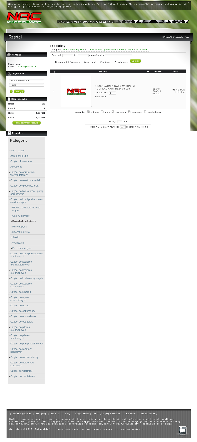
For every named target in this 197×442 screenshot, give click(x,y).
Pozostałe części (21, 248)
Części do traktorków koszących (22, 364)
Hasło (13, 85)
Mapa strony (149, 413)
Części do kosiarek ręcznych (26, 278)
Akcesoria (16, 166)
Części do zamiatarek (22, 376)
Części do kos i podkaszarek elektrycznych (26, 201)
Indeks (158, 71)
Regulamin (82, 413)
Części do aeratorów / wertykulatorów (22, 173)
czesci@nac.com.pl (27, 66)
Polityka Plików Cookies (112, 4)
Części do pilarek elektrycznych (20, 328)
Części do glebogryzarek (24, 185)
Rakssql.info (43, 429)
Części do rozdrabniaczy (24, 357)
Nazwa (103, 71)
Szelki (15, 237)
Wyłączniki (18, 242)
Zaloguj (19, 91)
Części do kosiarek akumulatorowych (21, 263)
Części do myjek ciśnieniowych (19, 299)
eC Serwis (142, 49)
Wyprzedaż (90, 62)
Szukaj (135, 61)
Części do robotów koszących (21, 350)
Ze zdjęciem (121, 62)
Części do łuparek (20, 291)
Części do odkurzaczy (22, 310)
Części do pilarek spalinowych (20, 337)
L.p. (54, 71)
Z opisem (105, 62)
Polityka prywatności (107, 413)
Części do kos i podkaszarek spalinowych (26, 255)
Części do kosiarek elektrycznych (21, 271)
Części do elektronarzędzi (25, 180)
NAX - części (17, 150)
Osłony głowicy (20, 215)
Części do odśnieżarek (23, 316)
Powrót (55, 413)
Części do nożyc (19, 305)
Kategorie (19, 141)
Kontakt (131, 413)
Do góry (41, 413)
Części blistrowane (21, 161)
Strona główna (22, 413)
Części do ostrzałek (21, 321)
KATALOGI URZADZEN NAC (176, 37)
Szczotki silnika (21, 232)
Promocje (75, 62)
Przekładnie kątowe (24, 221)
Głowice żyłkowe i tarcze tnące (26, 209)
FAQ (67, 413)
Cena (175, 71)
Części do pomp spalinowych (26, 343)
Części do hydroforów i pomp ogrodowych (26, 192)
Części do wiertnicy (21, 370)
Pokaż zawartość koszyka (26, 123)
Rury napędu (19, 226)
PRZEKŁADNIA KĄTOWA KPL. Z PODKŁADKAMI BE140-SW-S (115, 87)
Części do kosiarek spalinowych (21, 285)
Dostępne (60, 62)
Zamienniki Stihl (19, 155)
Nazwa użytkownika (20, 80)
